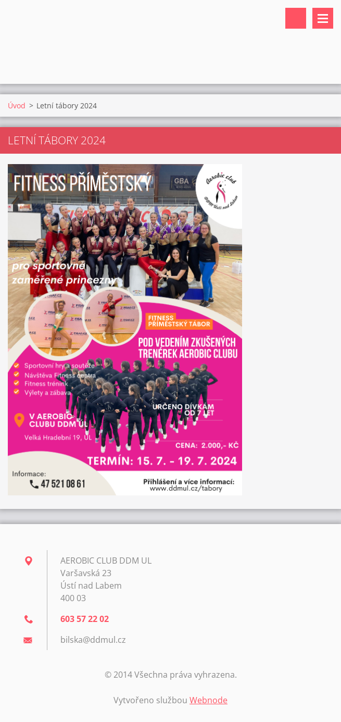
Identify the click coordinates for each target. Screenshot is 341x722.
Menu (322, 18)
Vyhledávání (295, 18)
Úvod (17, 105)
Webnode (209, 700)
